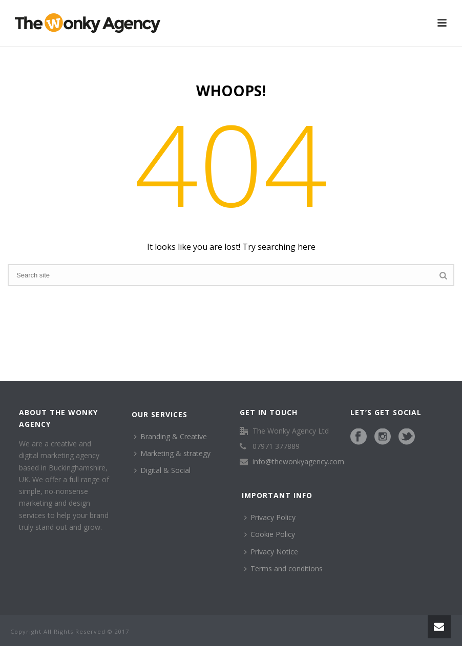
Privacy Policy (270, 517)
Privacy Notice (271, 551)
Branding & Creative (170, 436)
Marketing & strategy (172, 453)
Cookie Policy (269, 534)
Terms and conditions (283, 568)
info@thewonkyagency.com (298, 461)
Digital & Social (162, 470)
